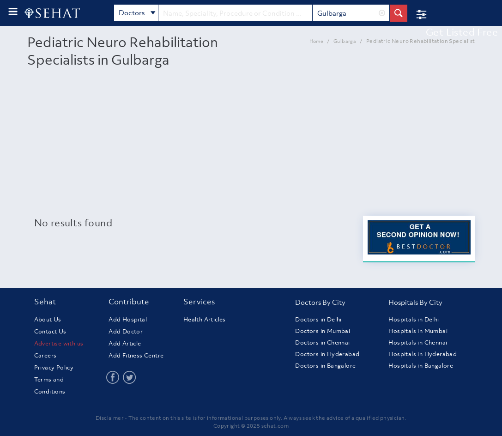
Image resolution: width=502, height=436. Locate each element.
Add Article (125, 343)
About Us (47, 319)
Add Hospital (128, 319)
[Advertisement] (251, 146)
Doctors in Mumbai (322, 331)
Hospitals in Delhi (413, 319)
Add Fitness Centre (136, 355)
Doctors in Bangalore (325, 365)
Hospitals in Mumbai (418, 331)
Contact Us (50, 331)
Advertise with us (59, 343)
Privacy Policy (54, 367)
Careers (45, 355)
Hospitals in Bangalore (420, 365)
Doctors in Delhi (318, 319)
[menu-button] (13, 12)
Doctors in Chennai (322, 342)
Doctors (137, 13)
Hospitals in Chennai (417, 342)
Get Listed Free (462, 32)
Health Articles (204, 319)
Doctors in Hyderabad (327, 354)
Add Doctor (126, 331)
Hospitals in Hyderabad (422, 354)
